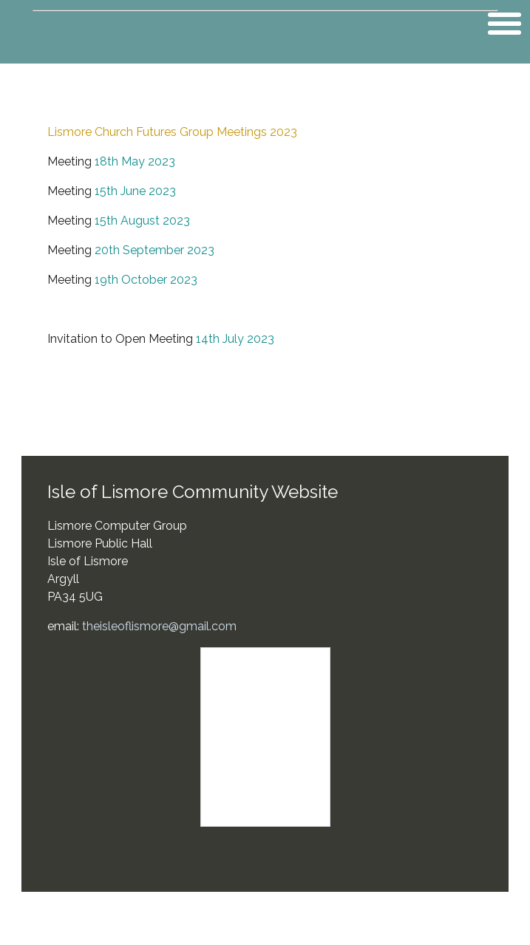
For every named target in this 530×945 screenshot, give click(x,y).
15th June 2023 (135, 191)
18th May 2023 (135, 161)
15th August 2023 (142, 221)
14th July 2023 (235, 339)
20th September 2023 (154, 250)
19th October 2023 (146, 280)
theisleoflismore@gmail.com (159, 626)
